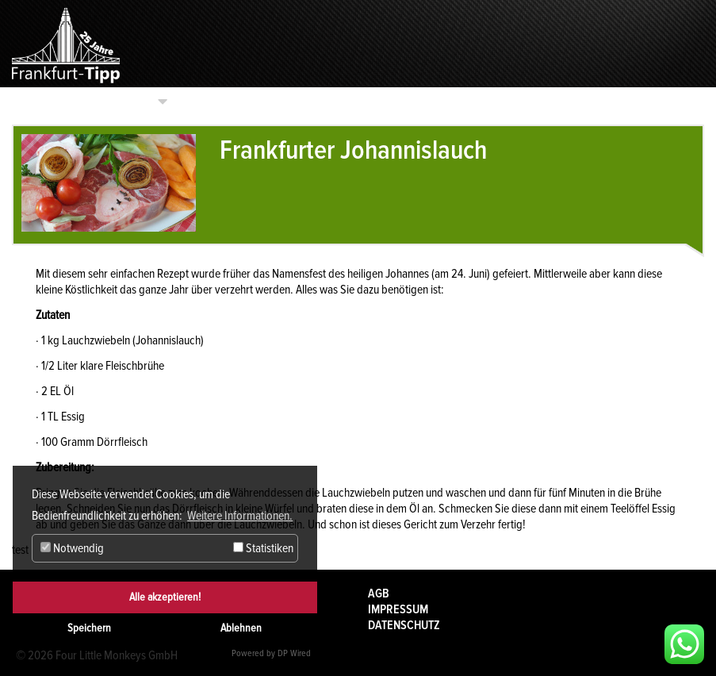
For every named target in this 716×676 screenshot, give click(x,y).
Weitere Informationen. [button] (240, 516)
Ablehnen (241, 628)
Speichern (89, 628)
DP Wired (294, 653)
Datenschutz (404, 625)
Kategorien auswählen (94, 101)
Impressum (398, 609)
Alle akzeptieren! (165, 597)
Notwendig (72, 548)
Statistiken (263, 548)
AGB (378, 593)
